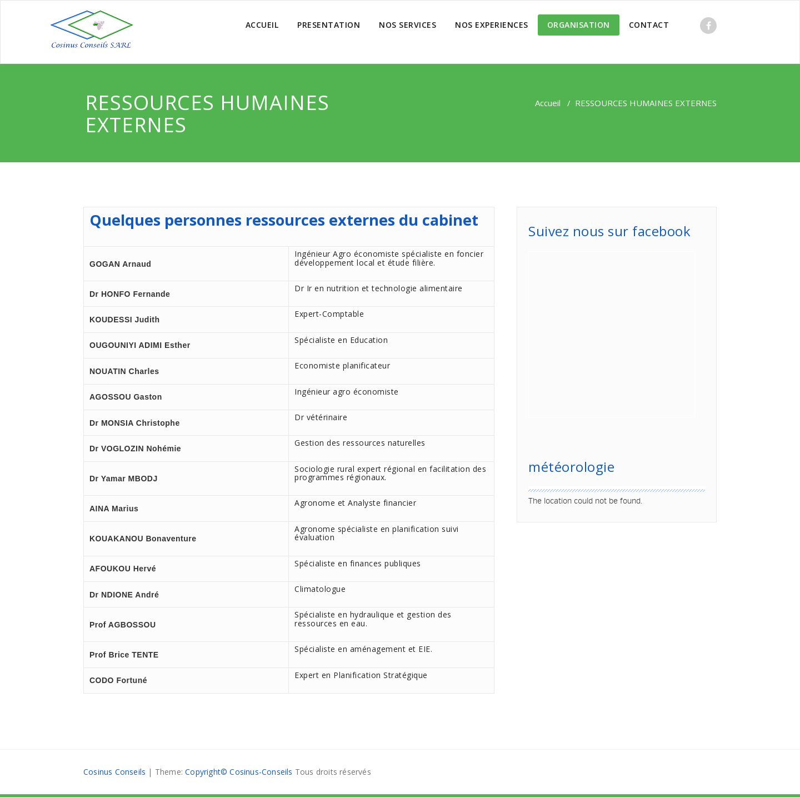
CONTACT (649, 24)
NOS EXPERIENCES (491, 24)
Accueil (548, 102)
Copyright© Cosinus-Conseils (238, 771)
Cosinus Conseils (114, 771)
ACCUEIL (262, 24)
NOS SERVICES (407, 24)
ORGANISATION (578, 24)
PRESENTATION (328, 24)
